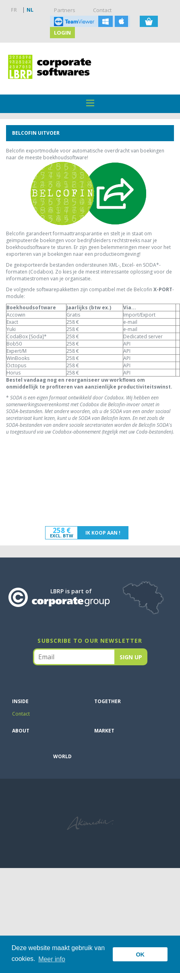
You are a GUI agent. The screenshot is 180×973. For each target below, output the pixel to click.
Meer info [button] (51, 959)
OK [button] (140, 954)
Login (62, 32)
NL (30, 9)
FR (14, 9)
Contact (102, 10)
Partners (64, 10)
